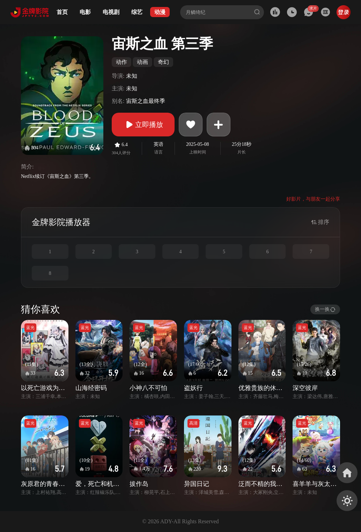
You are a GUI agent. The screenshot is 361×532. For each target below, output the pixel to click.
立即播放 (143, 124)
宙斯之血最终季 (145, 101)
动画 (142, 62)
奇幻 (163, 62)
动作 (121, 62)
